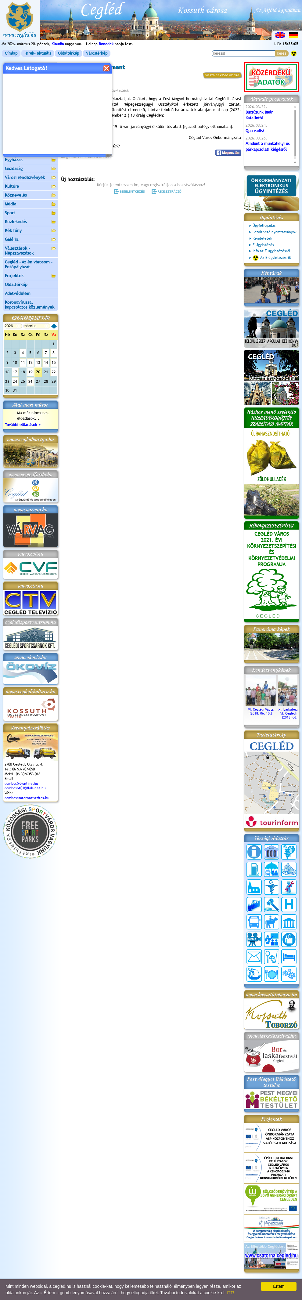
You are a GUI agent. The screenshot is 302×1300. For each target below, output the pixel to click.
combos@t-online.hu (21, 783)
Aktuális (30, 125)
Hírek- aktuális (37, 53)
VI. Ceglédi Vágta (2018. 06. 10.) (261, 709)
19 (30, 372)
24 (15, 381)
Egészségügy (30, 151)
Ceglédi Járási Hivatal (25, 106)
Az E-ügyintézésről (272, 258)
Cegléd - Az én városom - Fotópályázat (28, 264)
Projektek (30, 276)
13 (38, 362)
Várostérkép (96, 53)
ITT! (230, 1292)
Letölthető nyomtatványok (275, 232)
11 (23, 362)
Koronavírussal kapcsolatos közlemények (29, 305)
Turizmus (30, 133)
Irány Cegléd (17, 141)
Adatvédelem (18, 293)
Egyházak (30, 160)
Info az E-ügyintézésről (271, 251)
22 (54, 372)
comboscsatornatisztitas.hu (27, 798)
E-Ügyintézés (263, 245)
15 (54, 362)
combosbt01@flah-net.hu (25, 788)
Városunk (30, 75)
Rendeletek (262, 238)
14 (46, 362)
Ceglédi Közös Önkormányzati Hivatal (30, 95)
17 (15, 372)
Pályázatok (15, 115)
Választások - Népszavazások (30, 250)
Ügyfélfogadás (264, 225)
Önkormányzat (30, 84)
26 (30, 381)
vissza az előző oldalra (222, 75)
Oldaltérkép (68, 53)
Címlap (11, 53)
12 (30, 362)
